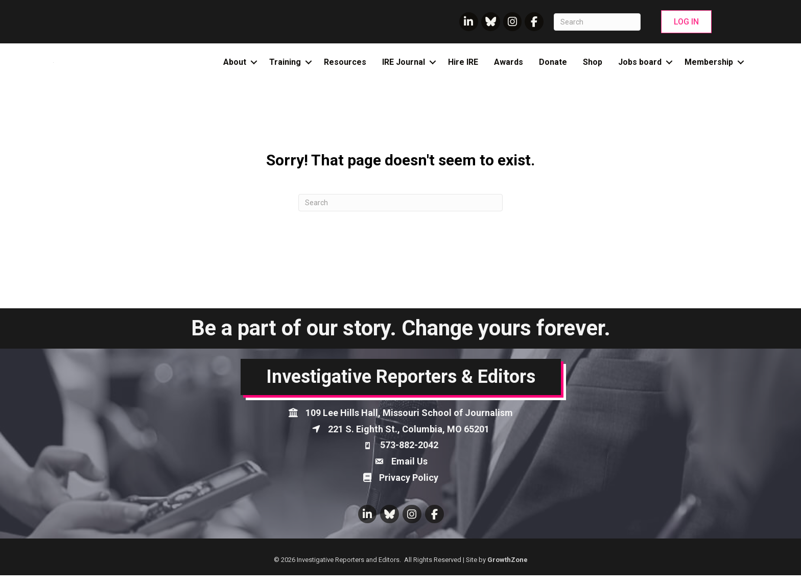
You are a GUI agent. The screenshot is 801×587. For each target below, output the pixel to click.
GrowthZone (507, 571)
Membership (709, 68)
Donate (553, 68)
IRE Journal (403, 68)
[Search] (597, 22)
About (234, 68)
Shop (592, 68)
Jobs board (640, 68)
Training (285, 68)
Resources (345, 68)
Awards (508, 68)
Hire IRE (463, 68)
